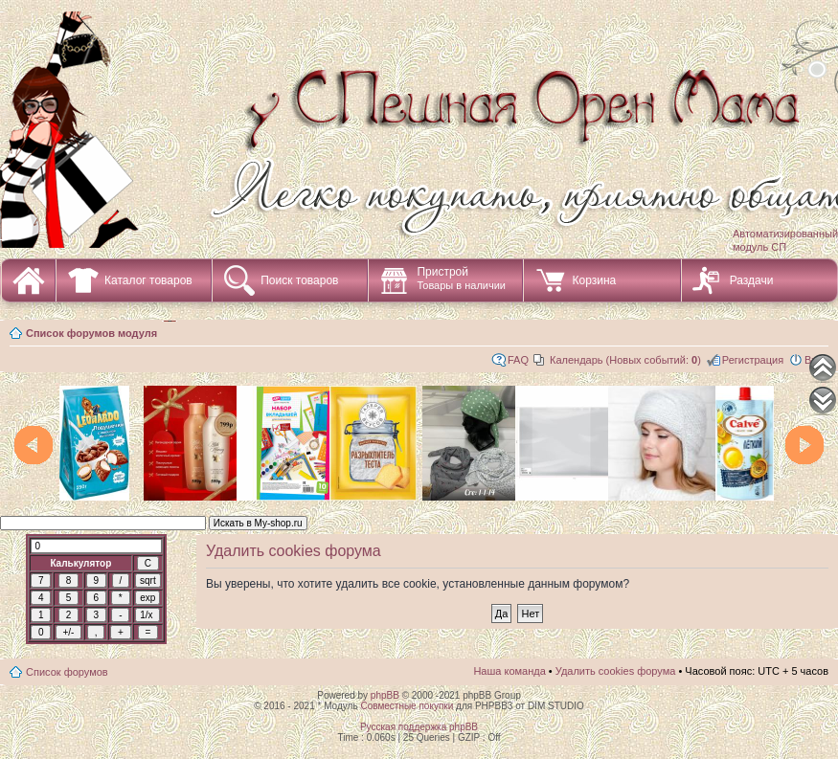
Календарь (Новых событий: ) (625, 360)
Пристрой (461, 278)
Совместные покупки (406, 706)
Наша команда (509, 671)
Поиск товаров (299, 280)
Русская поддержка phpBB (419, 727)
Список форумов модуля (91, 333)
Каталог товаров (148, 280)
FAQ (518, 360)
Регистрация (752, 360)
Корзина (594, 280)
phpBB (385, 695)
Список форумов (67, 672)
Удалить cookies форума (615, 671)
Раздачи (752, 280)
